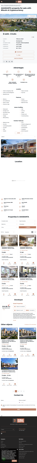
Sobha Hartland (22, 456)
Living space (21, 224)
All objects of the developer (30, 324)
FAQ (2, 442)
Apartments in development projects (26, 444)
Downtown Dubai (22, 454)
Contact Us (3, 444)
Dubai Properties (5, 259)
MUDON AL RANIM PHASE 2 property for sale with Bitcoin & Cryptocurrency (9, 341)
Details (14, 320)
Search (28, 227)
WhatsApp (19, 51)
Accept (14, 460)
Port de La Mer (21, 457)
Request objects (9, 385)
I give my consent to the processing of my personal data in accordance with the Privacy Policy (19, 406)
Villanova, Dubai (6, 250)
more (18, 132)
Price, (3, 227)
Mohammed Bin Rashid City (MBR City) (26, 451)
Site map (2, 447)
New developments (22, 441)
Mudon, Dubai (6, 344)
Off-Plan (20, 442)
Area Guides (21, 447)
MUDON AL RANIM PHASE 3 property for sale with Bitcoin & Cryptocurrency (27, 341)
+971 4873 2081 (21, 430)
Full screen (32, 16)
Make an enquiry (18, 58)
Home (2, 441)
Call (19, 55)
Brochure (9, 295)
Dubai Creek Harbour (23, 453)
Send (18, 409)
